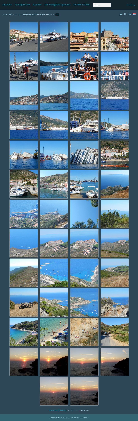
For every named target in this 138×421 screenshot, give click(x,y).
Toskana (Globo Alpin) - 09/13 (38, 14)
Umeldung (131, 5)
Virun (76, 410)
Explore (37, 4)
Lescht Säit (84, 410)
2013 (17, 14)
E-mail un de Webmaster (78, 417)
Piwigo (65, 417)
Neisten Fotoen (81, 4)
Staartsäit (7, 14)
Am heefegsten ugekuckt (57, 4)
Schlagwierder (22, 4)
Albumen (7, 4)
